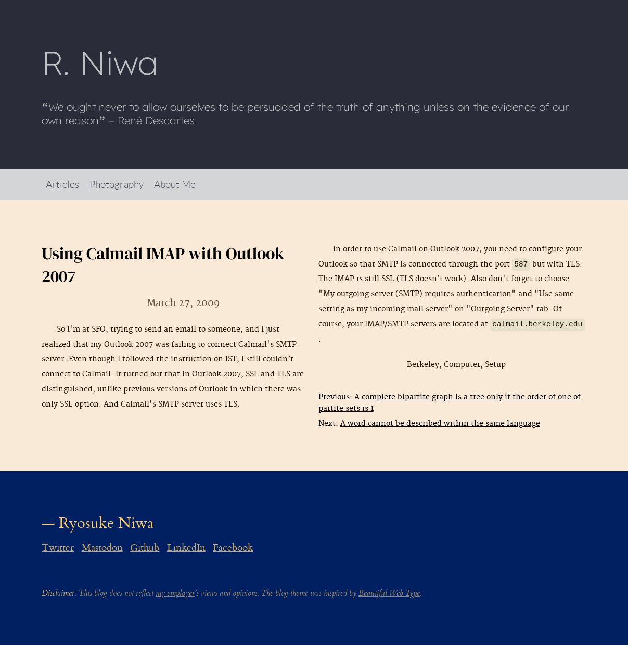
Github (144, 547)
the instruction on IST (196, 359)
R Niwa (100, 62)
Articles (62, 184)
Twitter (58, 547)
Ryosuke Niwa (106, 523)
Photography (116, 184)
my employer (175, 593)
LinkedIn (186, 547)
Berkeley (423, 365)
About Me (175, 184)
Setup (495, 365)
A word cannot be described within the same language (440, 423)
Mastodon (102, 547)
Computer (462, 365)
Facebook (233, 547)
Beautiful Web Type (389, 593)
